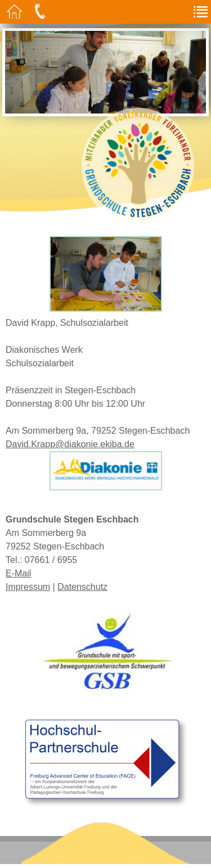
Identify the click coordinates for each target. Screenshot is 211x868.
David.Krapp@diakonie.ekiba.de (70, 444)
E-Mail (18, 573)
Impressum (28, 587)
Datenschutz (82, 587)
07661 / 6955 (51, 560)
